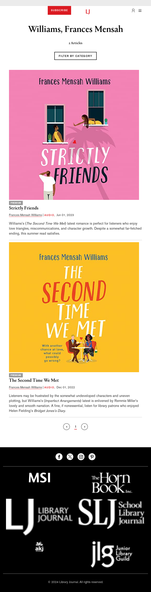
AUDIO (49, 215)
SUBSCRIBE (59, 10)
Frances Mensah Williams (25, 215)
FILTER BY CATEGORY (75, 56)
